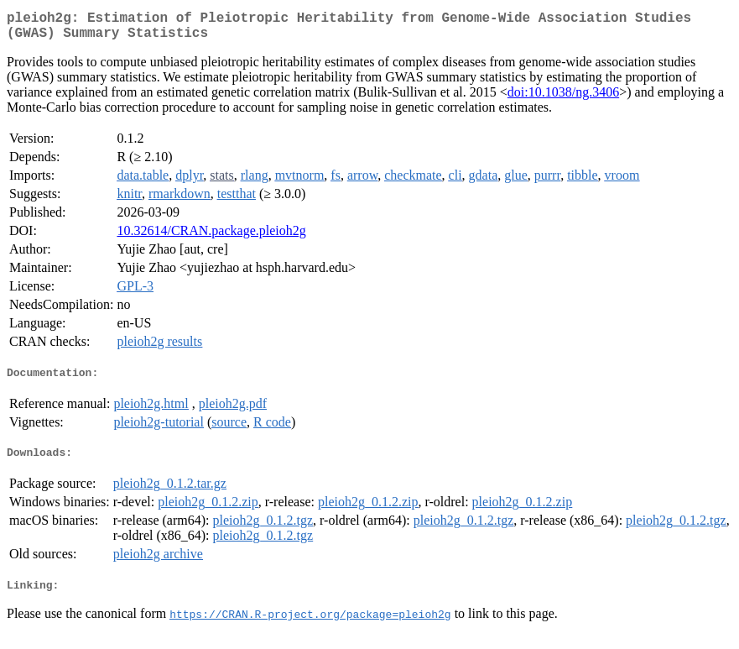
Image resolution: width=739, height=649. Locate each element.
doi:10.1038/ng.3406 (563, 99)
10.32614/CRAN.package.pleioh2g (211, 237)
